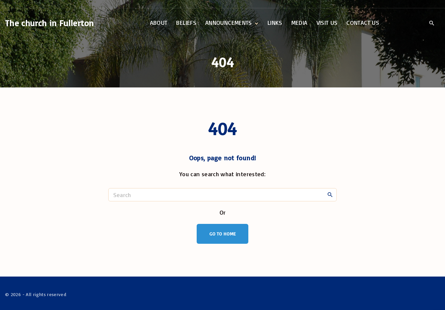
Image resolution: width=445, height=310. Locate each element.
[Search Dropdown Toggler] (431, 23)
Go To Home (222, 233)
